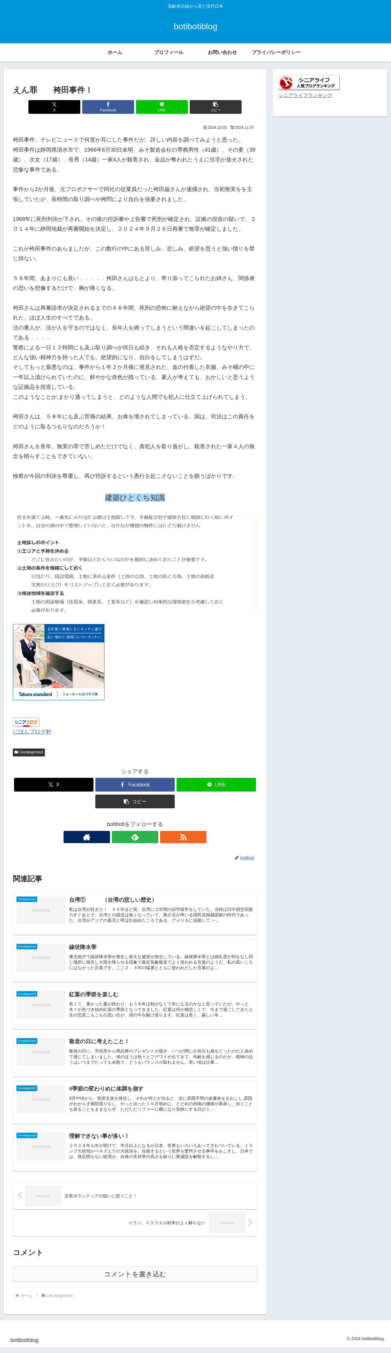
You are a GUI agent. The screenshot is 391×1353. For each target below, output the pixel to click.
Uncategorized (29, 752)
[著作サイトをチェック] (121, 837)
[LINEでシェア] (155, 107)
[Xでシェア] (73, 107)
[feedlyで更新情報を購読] (135, 837)
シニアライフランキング (305, 95)
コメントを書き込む (135, 1279)
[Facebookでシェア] (114, 107)
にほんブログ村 (32, 732)
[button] (196, 107)
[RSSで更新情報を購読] (149, 837)
